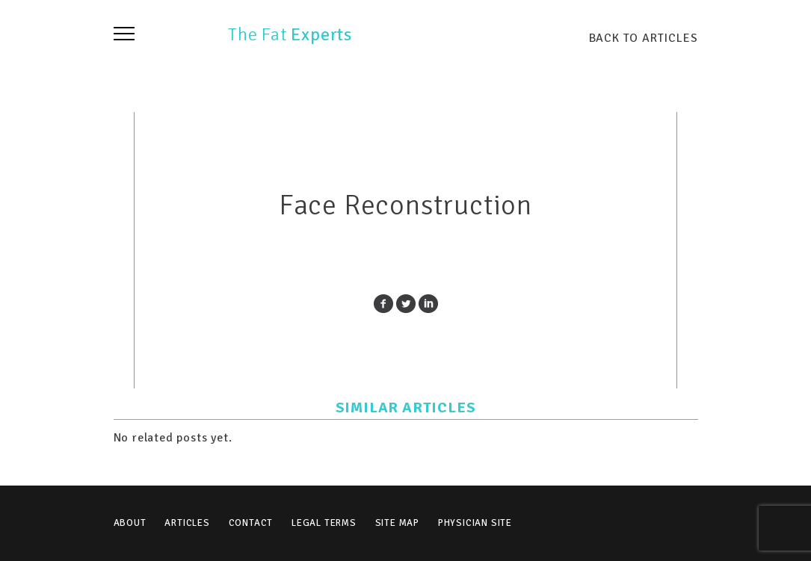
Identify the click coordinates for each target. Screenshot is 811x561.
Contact (251, 523)
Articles (186, 523)
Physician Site (475, 523)
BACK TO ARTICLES (643, 37)
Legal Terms (324, 523)
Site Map (397, 523)
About (130, 523)
